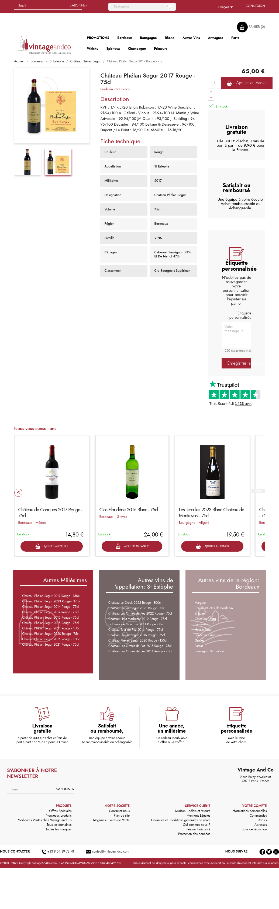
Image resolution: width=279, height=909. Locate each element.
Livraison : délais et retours (192, 811)
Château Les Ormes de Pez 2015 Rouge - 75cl (139, 645)
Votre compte (254, 805)
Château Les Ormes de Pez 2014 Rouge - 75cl (140, 651)
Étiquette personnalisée (240, 315)
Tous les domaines (59, 824)
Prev (18, 493)
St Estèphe (123, 89)
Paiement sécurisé (198, 829)
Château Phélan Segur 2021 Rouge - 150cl (51, 628)
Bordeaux (106, 89)
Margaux (200, 602)
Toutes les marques (58, 829)
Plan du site (122, 815)
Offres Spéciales (60, 811)
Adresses (260, 824)
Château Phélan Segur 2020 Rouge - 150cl (137, 640)
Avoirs (262, 820)
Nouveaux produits (58, 815)
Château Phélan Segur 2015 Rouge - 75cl (50, 622)
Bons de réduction (254, 829)
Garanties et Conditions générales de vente (180, 820)
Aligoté (204, 522)
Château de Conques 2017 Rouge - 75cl (50, 513)
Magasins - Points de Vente (111, 820)
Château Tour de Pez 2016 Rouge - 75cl (135, 629)
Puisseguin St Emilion (209, 651)
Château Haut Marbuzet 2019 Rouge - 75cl (137, 618)
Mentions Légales (198, 815)
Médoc (41, 522)
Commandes (258, 815)
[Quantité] (214, 83)
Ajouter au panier (247, 83)
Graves (122, 516)
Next (258, 491)
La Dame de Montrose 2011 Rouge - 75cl (136, 624)
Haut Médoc (203, 629)
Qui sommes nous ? (196, 824)
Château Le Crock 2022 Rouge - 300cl (134, 602)
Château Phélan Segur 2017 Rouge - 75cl (50, 612)
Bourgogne (187, 522)
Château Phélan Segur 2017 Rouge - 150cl (51, 595)
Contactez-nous (119, 811)
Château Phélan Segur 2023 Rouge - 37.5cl (51, 601)
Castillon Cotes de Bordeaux (214, 608)
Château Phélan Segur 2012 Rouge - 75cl (50, 617)
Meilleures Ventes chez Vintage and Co (45, 820)
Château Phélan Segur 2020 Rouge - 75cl (50, 633)
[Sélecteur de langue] (226, 7)
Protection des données (194, 833)
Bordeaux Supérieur (208, 635)
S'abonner (65, 788)
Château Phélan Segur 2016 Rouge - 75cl (136, 635)
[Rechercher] (142, 7)
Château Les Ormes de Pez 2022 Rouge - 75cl (140, 613)
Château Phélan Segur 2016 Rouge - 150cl (51, 639)
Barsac (199, 645)
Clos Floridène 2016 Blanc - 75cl (128, 510)
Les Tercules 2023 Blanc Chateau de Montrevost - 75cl (211, 513)
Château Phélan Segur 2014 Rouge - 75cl (50, 606)
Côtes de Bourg (205, 618)
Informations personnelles (249, 811)
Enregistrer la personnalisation (239, 363)
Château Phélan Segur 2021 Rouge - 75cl (50, 644)
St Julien (200, 613)
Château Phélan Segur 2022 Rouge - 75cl (136, 608)
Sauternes (201, 624)
